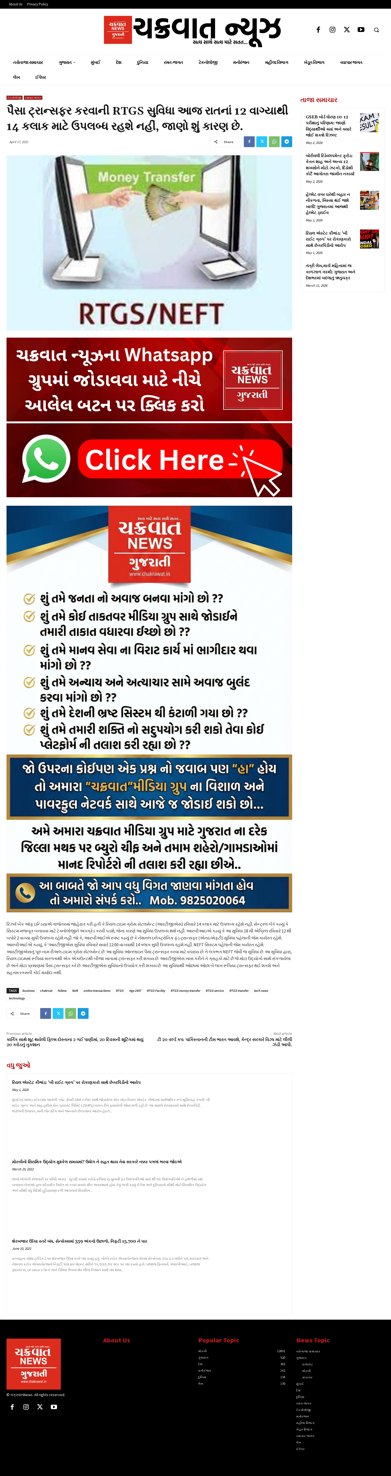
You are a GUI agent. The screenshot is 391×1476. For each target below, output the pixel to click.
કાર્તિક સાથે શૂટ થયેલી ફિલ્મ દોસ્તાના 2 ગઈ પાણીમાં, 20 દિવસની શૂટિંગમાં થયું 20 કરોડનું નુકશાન (75, 1042)
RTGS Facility (156, 991)
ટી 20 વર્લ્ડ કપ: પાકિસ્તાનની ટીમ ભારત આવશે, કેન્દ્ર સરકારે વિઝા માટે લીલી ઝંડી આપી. (224, 1042)
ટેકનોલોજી (15, 98)
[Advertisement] (342, 334)
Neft (75, 991)
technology (17, 998)
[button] (376, 30)
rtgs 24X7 (135, 991)
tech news (261, 991)
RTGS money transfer (185, 991)
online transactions (96, 991)
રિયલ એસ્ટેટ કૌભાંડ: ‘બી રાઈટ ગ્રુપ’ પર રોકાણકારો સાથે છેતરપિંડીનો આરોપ (76, 1082)
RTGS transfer (238, 991)
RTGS (120, 991)
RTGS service (215, 991)
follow (62, 991)
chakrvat (46, 991)
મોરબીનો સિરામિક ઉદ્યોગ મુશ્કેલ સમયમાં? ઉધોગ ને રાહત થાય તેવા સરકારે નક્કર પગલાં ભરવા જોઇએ (97, 1162)
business (28, 991)
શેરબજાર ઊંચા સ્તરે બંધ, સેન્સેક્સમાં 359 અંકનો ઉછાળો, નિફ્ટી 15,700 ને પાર (79, 1241)
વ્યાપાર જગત (33, 98)
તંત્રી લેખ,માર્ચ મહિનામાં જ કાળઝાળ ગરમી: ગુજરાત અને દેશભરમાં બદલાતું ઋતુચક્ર (330, 272)
